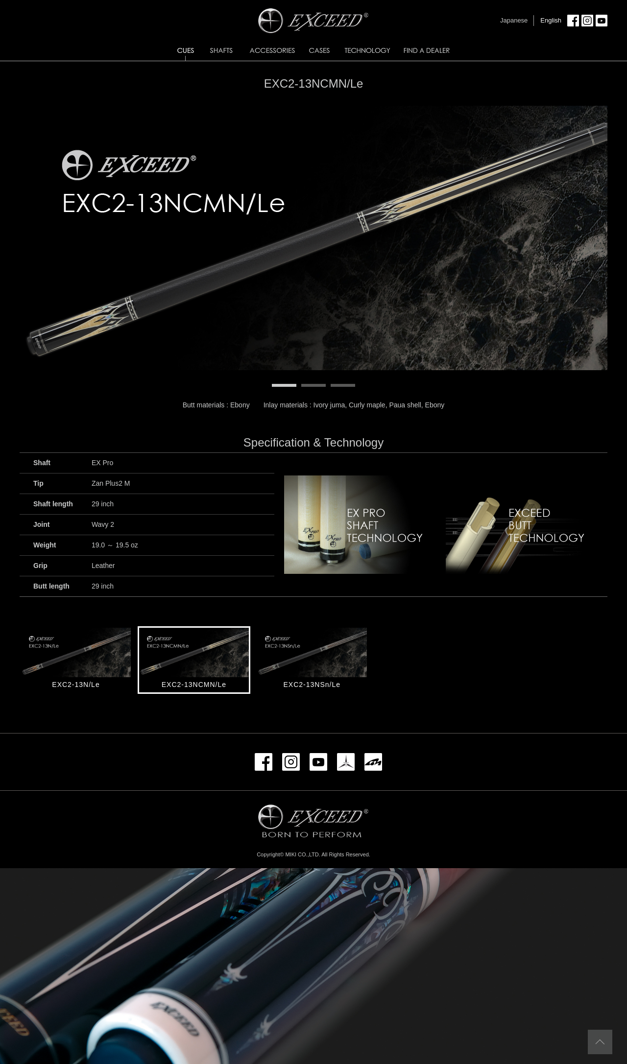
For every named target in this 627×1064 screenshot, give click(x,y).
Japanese (514, 20)
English (550, 20)
